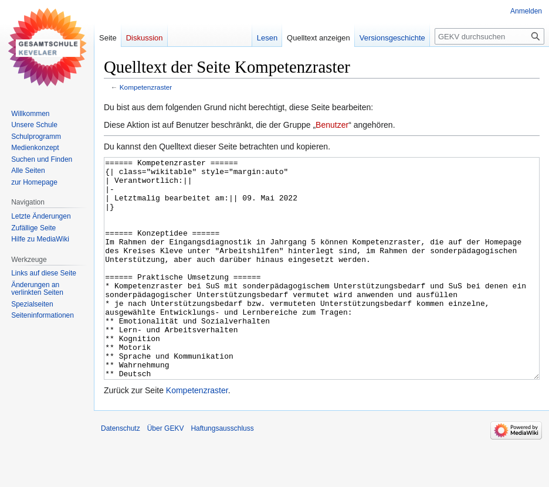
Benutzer (332, 125)
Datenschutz (120, 472)
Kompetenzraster (146, 87)
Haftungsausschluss (222, 472)
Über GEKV (165, 472)
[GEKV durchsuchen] (489, 36)
